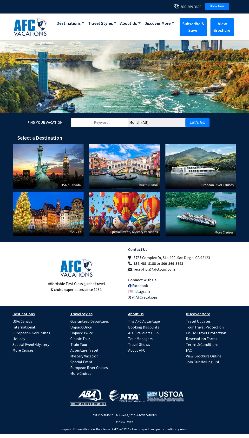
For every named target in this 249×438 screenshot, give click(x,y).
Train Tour (78, 344)
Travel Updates (198, 321)
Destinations (69, 24)
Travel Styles (100, 24)
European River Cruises (31, 333)
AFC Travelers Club (143, 333)
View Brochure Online (203, 356)
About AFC (136, 350)
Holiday (19, 339)
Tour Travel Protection (205, 327)
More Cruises (23, 350)
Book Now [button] (217, 6)
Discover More (157, 24)
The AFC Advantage (144, 321)
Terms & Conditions (202, 344)
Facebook (138, 285)
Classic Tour (80, 339)
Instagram (139, 291)
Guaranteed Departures (89, 321)
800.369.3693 (190, 7)
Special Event (81, 362)
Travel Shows (139, 344)
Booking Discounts (143, 327)
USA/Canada (23, 321)
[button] (18, 71)
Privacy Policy (124, 422)
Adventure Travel (84, 350)
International (24, 327)
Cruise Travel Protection (206, 333)
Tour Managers (140, 339)
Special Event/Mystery (31, 344)
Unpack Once (81, 327)
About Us (128, 24)
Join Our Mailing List (203, 362)
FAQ (189, 350)
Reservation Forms (201, 339)
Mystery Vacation (84, 356)
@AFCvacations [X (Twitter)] (143, 297)
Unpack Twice (81, 333)
